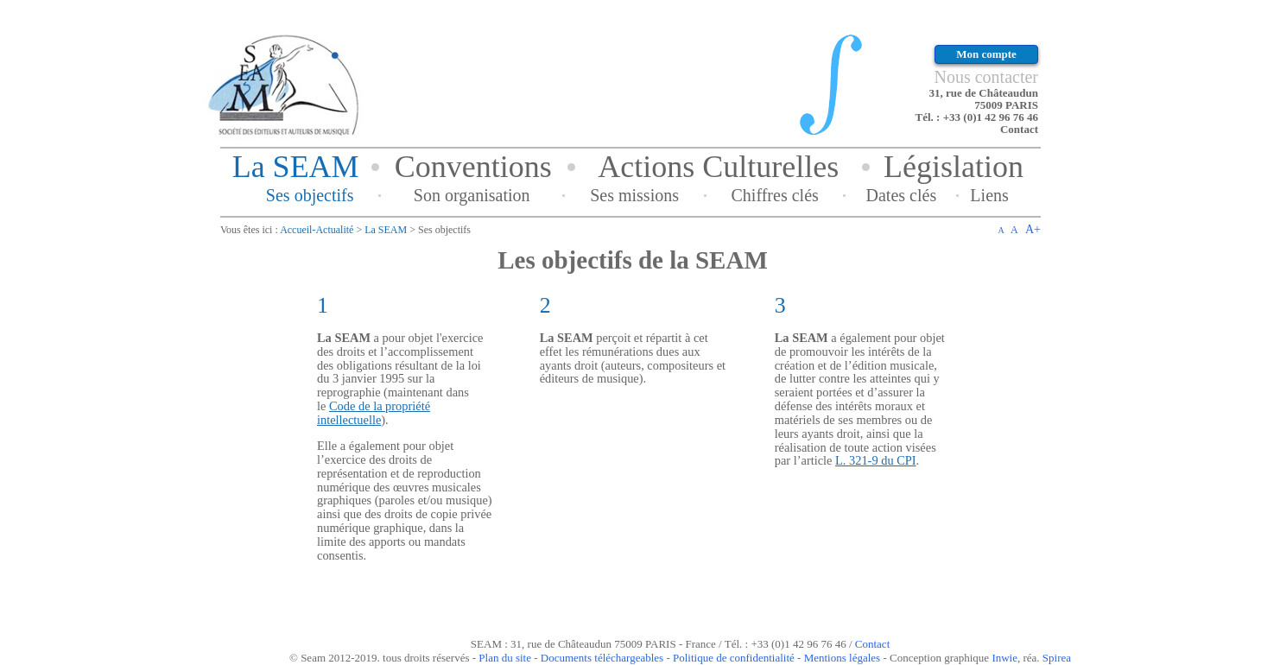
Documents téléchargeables (602, 657)
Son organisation (472, 195)
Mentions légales (842, 657)
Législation (953, 166)
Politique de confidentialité (734, 657)
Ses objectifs (310, 195)
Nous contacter (986, 76)
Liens (989, 195)
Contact (1019, 129)
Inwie (1004, 657)
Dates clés (901, 195)
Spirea (1056, 657)
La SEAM (295, 166)
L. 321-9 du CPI (875, 460)
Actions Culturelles (718, 166)
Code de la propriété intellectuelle (373, 413)
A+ (1033, 229)
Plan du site (504, 657)
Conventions (473, 166)
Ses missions (634, 195)
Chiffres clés (775, 195)
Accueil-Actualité (316, 230)
